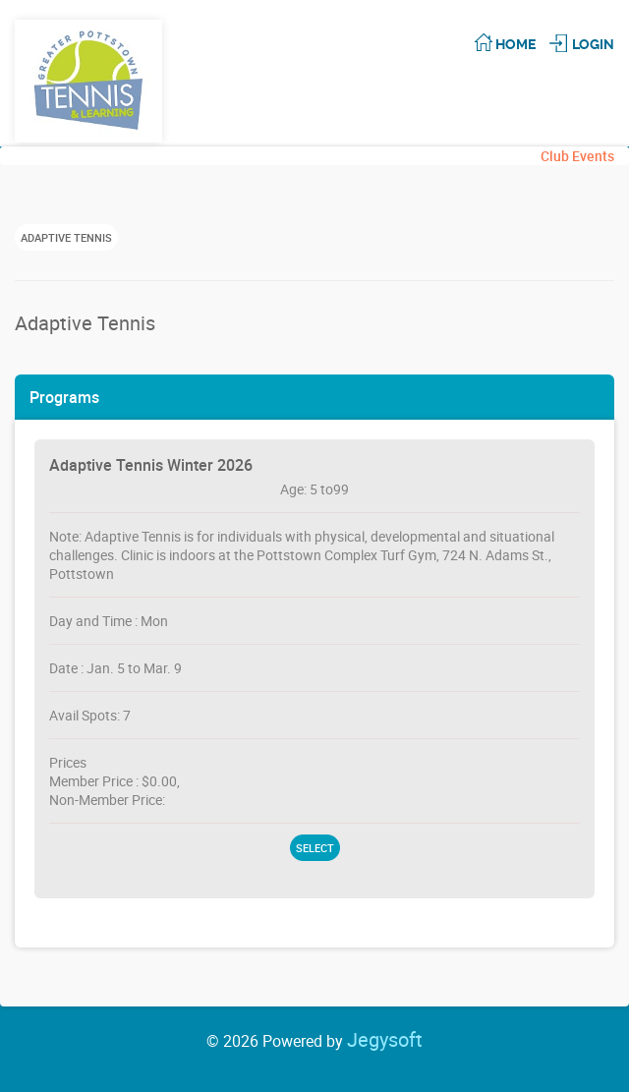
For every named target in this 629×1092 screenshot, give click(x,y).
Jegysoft (385, 1039)
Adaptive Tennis (66, 237)
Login (593, 44)
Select (315, 847)
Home (515, 44)
